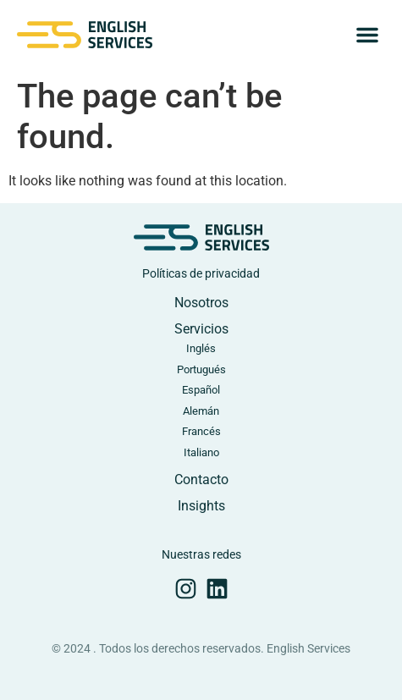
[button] (367, 34)
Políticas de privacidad (201, 273)
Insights (201, 506)
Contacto (201, 479)
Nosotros (201, 303)
